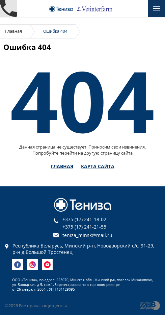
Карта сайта (97, 166)
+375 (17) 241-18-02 (84, 219)
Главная (13, 31)
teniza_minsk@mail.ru (87, 235)
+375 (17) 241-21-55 (84, 227)
